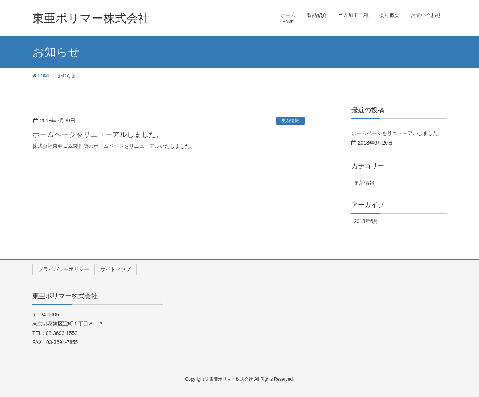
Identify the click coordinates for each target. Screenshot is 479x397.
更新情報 (290, 120)
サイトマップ (115, 269)
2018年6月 (366, 221)
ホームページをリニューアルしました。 (97, 134)
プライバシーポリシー (63, 269)
